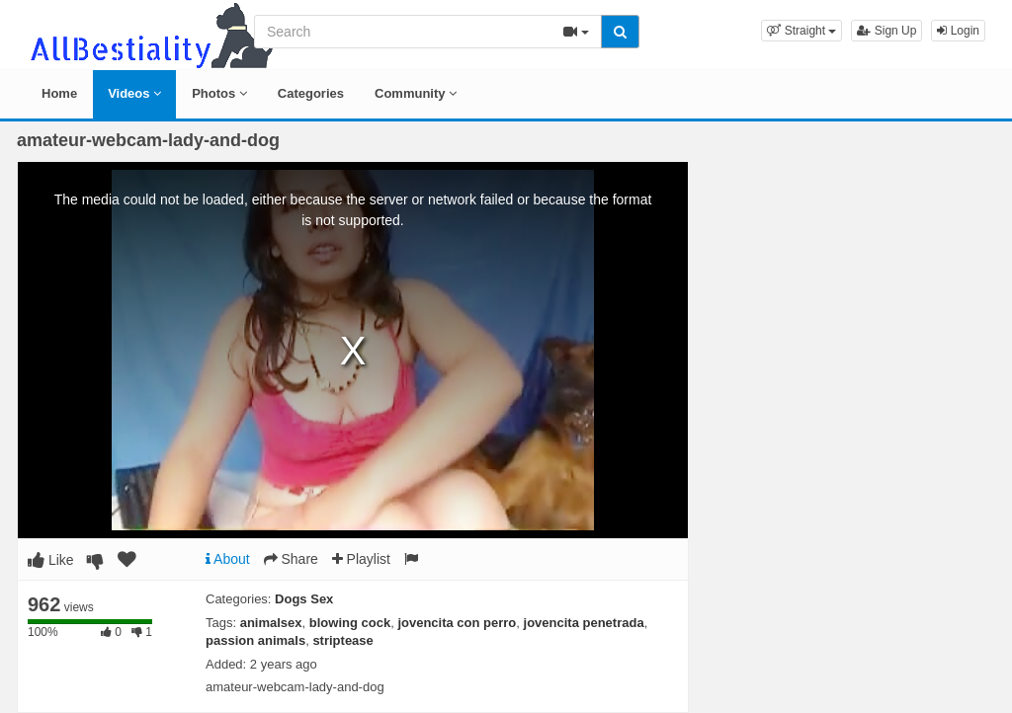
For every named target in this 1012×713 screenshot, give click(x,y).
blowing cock (349, 622)
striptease (342, 640)
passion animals (255, 640)
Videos (134, 93)
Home (59, 93)
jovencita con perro (456, 622)
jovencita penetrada (584, 622)
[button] (801, 30)
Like (51, 560)
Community (416, 93)
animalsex (271, 622)
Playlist (361, 559)
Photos (219, 93)
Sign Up (886, 31)
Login (958, 31)
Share (291, 559)
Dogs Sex (304, 599)
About (228, 559)
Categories (311, 93)
